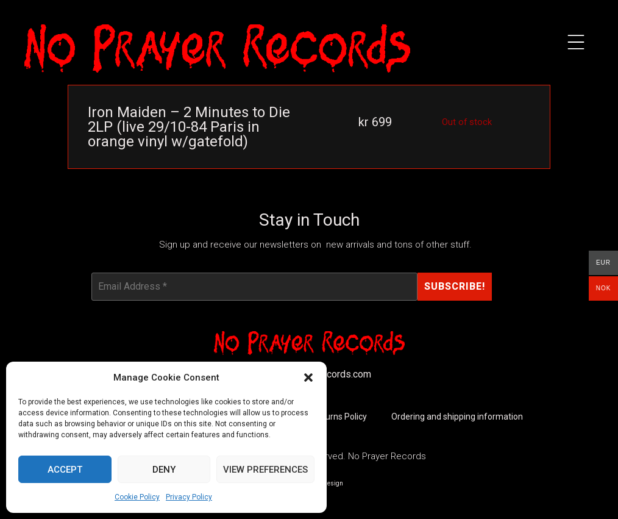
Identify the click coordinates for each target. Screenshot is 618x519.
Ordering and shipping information (457, 417)
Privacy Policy (189, 497)
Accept (65, 469)
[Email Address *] (254, 287)
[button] (308, 377)
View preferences (265, 469)
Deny (164, 469)
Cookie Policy (137, 497)
